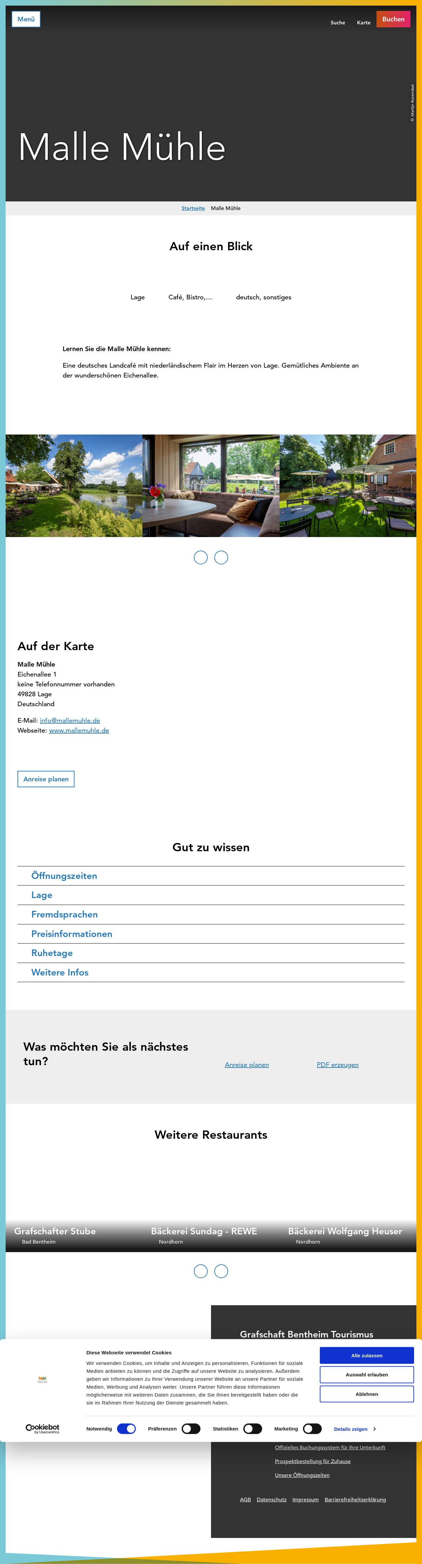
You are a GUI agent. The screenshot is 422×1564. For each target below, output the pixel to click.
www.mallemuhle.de (79, 730)
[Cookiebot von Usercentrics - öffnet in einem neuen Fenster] (43, 1551)
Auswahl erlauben (367, 1496)
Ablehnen (367, 1516)
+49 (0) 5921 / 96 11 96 (289, 1370)
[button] (46, 779)
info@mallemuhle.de (70, 720)
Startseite (193, 208)
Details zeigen (350, 1551)
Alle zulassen (366, 1477)
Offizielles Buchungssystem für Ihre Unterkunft (330, 1447)
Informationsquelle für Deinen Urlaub (319, 1433)
